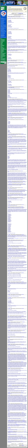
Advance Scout (2, 39)
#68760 (22, 86)
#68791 (23, 330)
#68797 (22, 368)
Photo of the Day (3, 56)
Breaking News (2, 45)
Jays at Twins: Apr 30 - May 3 (3, 18)
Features (12, 5)
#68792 (23, 336)
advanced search (4, 62)
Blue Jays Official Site (3, 16)
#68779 (22, 234)
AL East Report (2, 40)
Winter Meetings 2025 (3, 22)
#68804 (23, 427)
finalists (23, 421)
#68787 (23, 297)
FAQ (7, 5)
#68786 (22, 294)
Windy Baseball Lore (3, 59)
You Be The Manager (3, 60)
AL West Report (2, 41)
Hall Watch (2, 50)
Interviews (2, 51)
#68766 (22, 119)
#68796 (22, 361)
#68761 (23, 89)
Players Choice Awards (11, 420)
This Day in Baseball (3, 58)
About (6, 5)
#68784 (22, 272)
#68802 (23, 412)
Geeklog (23, 445)
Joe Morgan (9, 322)
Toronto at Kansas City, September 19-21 (3, 35)
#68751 (22, 29)
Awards (2, 43)
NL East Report (2, 54)
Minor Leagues (19, 5)
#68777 (23, 204)
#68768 (24, 136)
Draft (1, 46)
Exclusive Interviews (16, 5)
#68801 (21, 403)
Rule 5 (1, 57)
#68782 (24, 248)
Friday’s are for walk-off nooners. (3, 27)
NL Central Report (3, 53)
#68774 (24, 189)
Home (2, 5)
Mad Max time (2, 23)
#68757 (22, 64)
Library (1, 52)
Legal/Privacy (9, 5)
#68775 (21, 193)
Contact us (23, 5)
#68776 (21, 197)
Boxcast (2, 44)
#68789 (22, 315)
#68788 (22, 308)
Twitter (24, 5)
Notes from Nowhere (3, 55)
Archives (4, 5)
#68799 (22, 392)
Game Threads (2, 48)
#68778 (22, 206)
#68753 (22, 49)
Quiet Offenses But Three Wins (3, 31)
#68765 (22, 117)
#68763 (22, 106)
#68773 (21, 187)
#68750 (23, 18)
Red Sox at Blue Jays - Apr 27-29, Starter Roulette (3, 28)
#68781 (22, 245)
